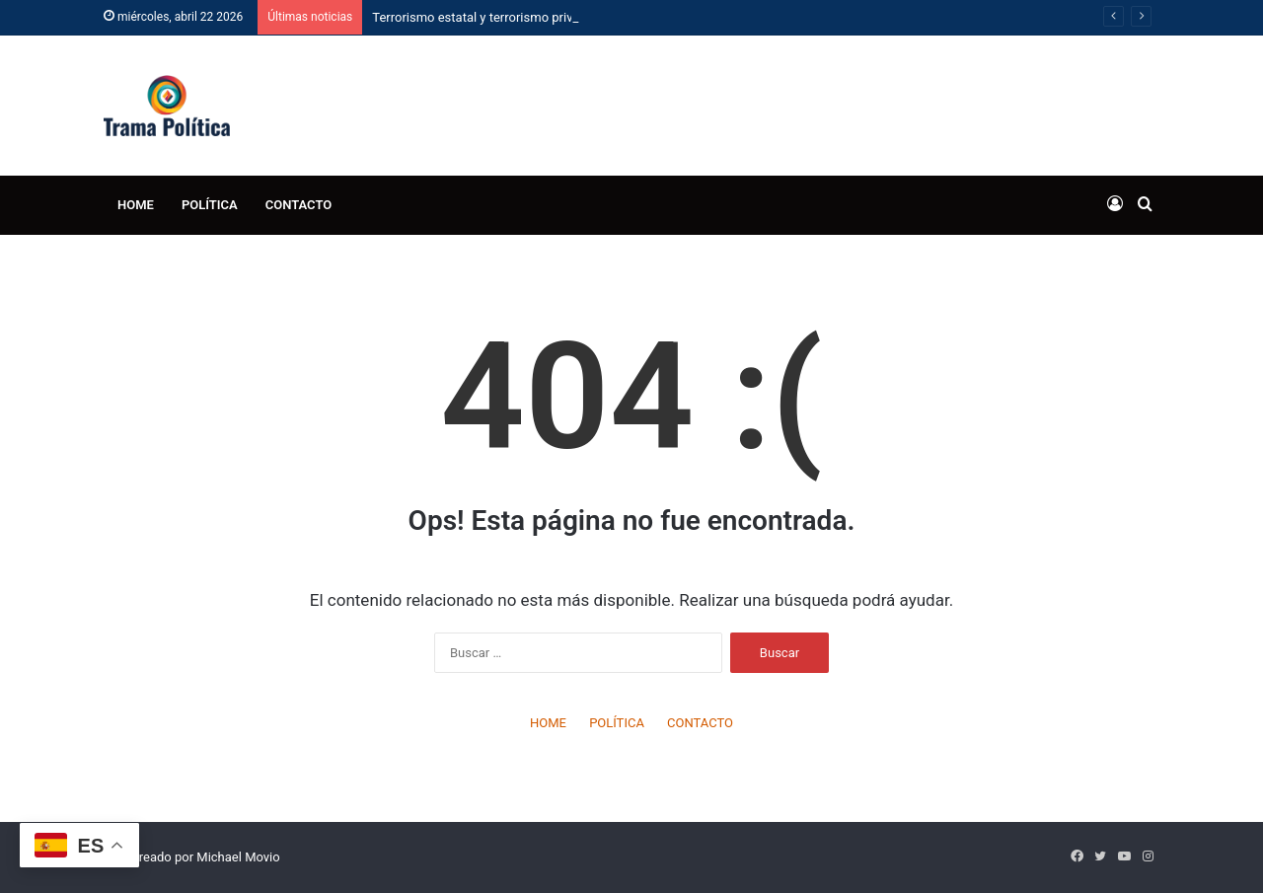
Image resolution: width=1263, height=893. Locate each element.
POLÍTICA (210, 204)
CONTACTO (299, 204)
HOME (135, 204)
